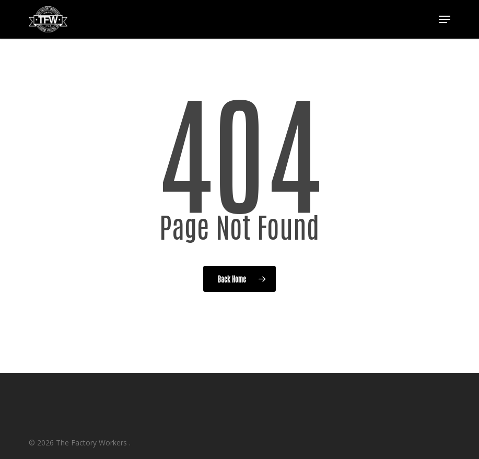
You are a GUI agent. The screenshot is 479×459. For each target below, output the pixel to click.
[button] (444, 19)
